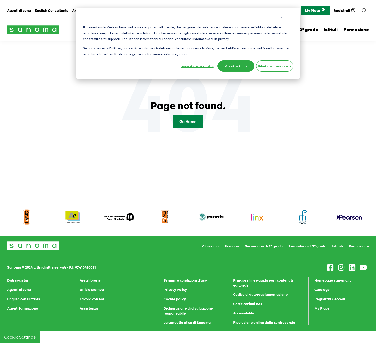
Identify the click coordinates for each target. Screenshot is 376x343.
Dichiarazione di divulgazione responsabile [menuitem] (188, 311)
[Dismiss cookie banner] (281, 18)
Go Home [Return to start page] (188, 121)
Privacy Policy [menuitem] (175, 290)
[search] (364, 10)
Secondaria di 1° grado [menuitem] (264, 246)
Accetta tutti (236, 66)
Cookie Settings (20, 337)
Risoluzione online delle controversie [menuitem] (264, 322)
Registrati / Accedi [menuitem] (329, 299)
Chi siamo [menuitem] (210, 246)
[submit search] (364, 10)
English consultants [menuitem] (23, 299)
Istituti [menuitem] (337, 246)
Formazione (356, 29)
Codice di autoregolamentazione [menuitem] (260, 294)
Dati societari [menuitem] (18, 280)
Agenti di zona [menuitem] (19, 10)
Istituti (331, 29)
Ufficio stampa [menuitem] (92, 290)
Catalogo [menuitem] (322, 290)
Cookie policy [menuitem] (175, 299)
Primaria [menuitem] (231, 246)
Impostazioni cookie (197, 66)
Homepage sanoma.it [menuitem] (332, 280)
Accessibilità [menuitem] (243, 313)
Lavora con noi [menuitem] (92, 299)
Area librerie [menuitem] (90, 280)
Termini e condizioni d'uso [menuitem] (185, 280)
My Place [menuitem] (321, 308)
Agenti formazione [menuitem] (22, 308)
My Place (315, 10)
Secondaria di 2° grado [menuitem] (307, 246)
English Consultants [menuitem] (51, 10)
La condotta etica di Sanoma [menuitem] (187, 322)
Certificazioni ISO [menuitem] (247, 304)
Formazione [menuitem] (359, 246)
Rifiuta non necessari (274, 66)
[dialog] (188, 43)
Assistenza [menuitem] (89, 308)
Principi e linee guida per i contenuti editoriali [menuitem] (263, 283)
